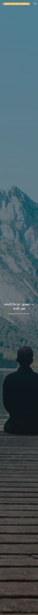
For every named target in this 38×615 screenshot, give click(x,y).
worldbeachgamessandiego (15, 4)
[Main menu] (35, 4)
